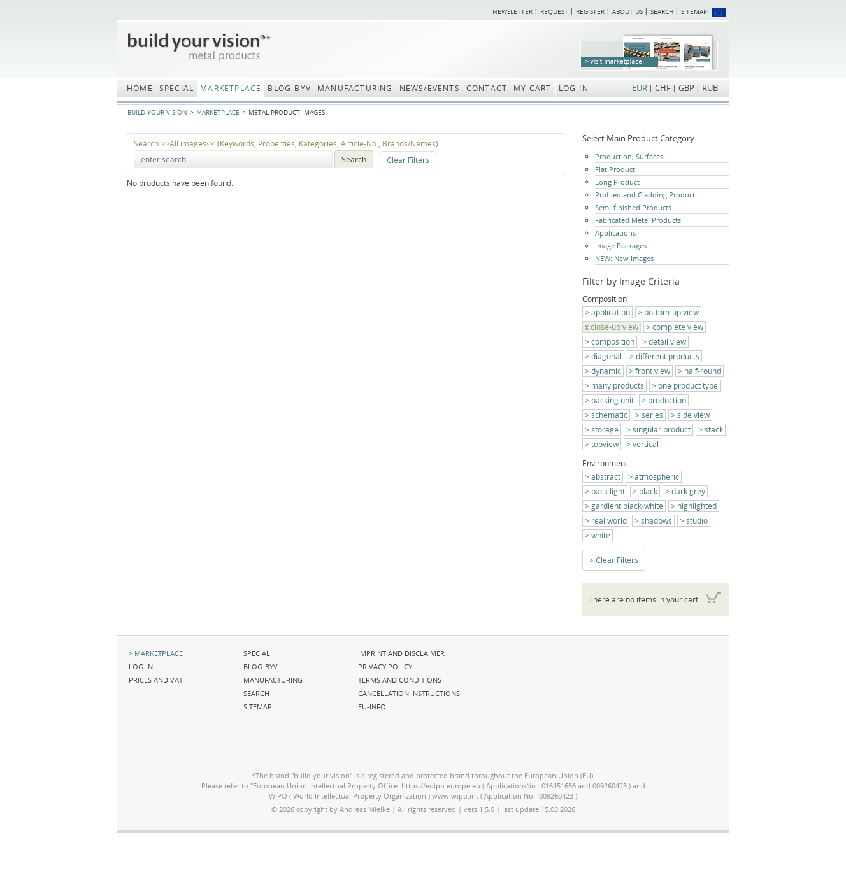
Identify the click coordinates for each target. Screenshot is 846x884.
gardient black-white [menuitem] (627, 506)
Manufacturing (273, 680)
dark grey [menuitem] (688, 491)
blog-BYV (260, 666)
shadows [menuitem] (656, 520)
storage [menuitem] (605, 429)
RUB (710, 88)
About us (627, 11)
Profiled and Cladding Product (645, 194)
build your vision (157, 112)
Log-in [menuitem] (574, 88)
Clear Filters (408, 160)
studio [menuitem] (697, 520)
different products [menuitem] (667, 356)
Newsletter (512, 11)
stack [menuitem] (714, 429)
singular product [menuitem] (662, 429)
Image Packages (621, 245)
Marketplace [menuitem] (230, 88)
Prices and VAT (156, 680)
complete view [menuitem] (677, 327)
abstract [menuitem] (605, 476)
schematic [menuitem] (609, 415)
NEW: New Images (624, 258)
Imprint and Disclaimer (401, 653)
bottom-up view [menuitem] (671, 312)
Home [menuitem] (140, 88)
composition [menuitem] (612, 341)
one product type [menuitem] (688, 385)
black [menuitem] (648, 491)
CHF (663, 88)
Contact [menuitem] (486, 88)
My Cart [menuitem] (532, 88)
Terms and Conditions (399, 680)
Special (256, 653)
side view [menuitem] (693, 415)
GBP (686, 88)
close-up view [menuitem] (614, 327)
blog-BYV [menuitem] (289, 88)
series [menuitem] (652, 415)
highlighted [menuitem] (697, 506)
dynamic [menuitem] (606, 371)
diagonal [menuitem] (606, 356)
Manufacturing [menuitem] (355, 88)
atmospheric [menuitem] (656, 476)
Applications (615, 233)
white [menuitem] (600, 535)
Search (661, 11)
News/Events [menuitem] (429, 88)
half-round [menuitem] (702, 371)
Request (554, 11)
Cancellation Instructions (409, 693)
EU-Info (372, 706)
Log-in (141, 666)
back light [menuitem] (608, 491)
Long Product (617, 182)
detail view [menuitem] (667, 341)
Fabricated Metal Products (638, 220)
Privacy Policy (385, 666)
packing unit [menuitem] (612, 400)
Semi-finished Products (633, 207)
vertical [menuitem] (646, 444)
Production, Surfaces (629, 156)
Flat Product (615, 169)
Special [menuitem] (176, 88)
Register (590, 11)
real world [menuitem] (609, 520)
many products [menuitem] (617, 385)
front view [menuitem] (652, 371)
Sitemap (694, 11)
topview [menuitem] (605, 444)
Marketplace (218, 112)
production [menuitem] (667, 400)
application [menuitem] (610, 312)
